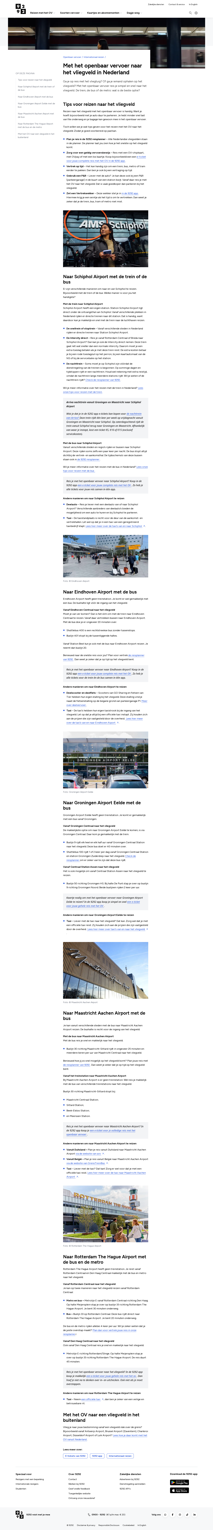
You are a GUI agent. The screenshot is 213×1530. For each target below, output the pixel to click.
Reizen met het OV (43, 12)
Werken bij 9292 (76, 1484)
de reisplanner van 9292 (76, 1064)
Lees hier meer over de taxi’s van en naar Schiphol (114, 526)
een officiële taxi (91, 1399)
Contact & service (177, 4)
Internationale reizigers (27, 1484)
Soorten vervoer (71, 12)
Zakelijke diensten (156, 4)
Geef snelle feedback (79, 1488)
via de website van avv (88, 1153)
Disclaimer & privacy (86, 1525)
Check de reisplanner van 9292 (103, 379)
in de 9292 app (130, 193)
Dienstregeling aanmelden (132, 1484)
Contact (72, 1479)
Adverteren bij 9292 (130, 1479)
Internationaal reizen (94, 57)
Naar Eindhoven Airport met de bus (35, 96)
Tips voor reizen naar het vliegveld (35, 80)
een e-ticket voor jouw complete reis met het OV (104, 485)
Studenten (21, 1488)
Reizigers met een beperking (30, 1479)
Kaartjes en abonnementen (104, 12)
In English (193, 4)
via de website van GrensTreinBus (85, 1163)
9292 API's (125, 1488)
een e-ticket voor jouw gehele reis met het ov (111, 1376)
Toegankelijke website (79, 1493)
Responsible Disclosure (109, 1525)
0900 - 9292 (98, 1514)
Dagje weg (135, 12)
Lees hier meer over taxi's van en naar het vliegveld (116, 929)
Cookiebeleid (128, 1525)
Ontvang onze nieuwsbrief (81, 1498)
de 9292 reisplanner (88, 459)
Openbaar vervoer (72, 57)
